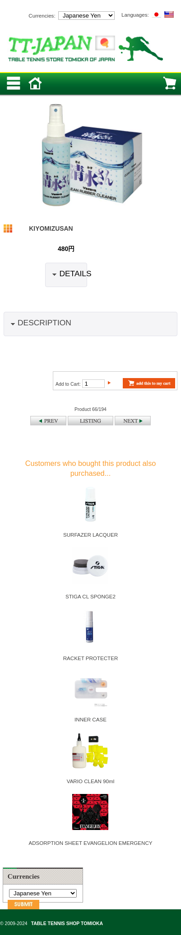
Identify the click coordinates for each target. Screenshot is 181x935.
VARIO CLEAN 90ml (90, 781)
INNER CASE (90, 719)
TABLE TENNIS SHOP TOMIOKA (67, 923)
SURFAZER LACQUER (90, 535)
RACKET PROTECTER (90, 658)
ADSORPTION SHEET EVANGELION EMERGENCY (90, 843)
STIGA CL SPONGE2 (90, 596)
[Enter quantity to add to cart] (93, 383)
